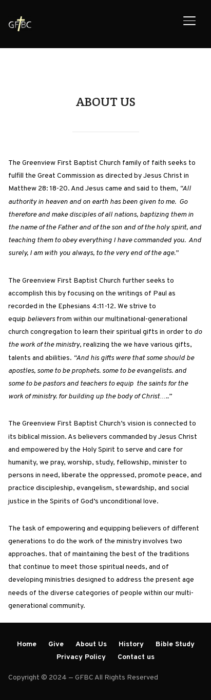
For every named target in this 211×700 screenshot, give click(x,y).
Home (26, 644)
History (131, 644)
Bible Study (175, 644)
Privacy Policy (81, 657)
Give (56, 644)
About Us (91, 644)
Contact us (136, 657)
